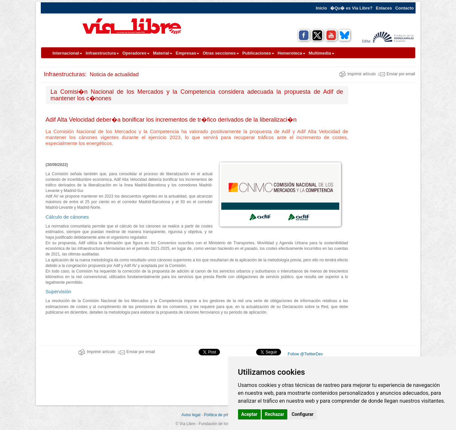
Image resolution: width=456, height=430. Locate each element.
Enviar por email (396, 74)
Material (162, 53)
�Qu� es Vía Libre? (351, 8)
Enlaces (384, 8)
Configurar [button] (303, 414)
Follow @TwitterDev (305, 354)
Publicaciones (258, 53)
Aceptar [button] (249, 414)
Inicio (321, 8)
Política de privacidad (222, 415)
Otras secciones (221, 53)
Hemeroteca (291, 53)
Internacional (68, 53)
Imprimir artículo (357, 74)
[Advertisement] (384, 184)
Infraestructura (102, 53)
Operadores (136, 53)
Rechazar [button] (274, 414)
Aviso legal (191, 415)
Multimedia (321, 53)
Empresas (187, 53)
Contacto (404, 8)
